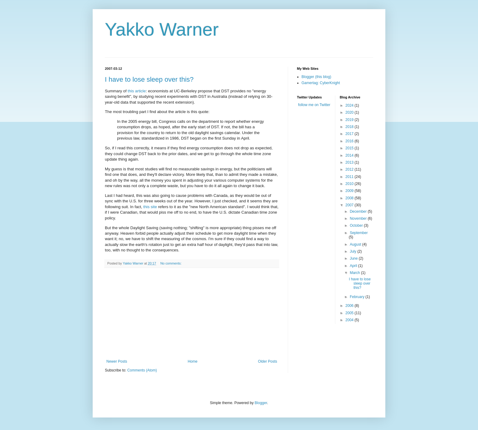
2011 (350, 177)
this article (137, 91)
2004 (350, 320)
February (357, 297)
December (359, 211)
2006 (350, 306)
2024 (350, 105)
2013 (350, 162)
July (353, 251)
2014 (350, 155)
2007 (350, 205)
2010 (350, 184)
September (359, 233)
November (359, 218)
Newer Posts (116, 361)
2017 (350, 134)
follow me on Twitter (314, 105)
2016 (350, 141)
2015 (350, 148)
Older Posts (267, 361)
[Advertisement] (191, 313)
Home (193, 361)
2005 (350, 313)
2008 (350, 198)
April (354, 266)
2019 (350, 120)
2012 (350, 169)
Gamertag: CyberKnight (320, 83)
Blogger (261, 403)
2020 (350, 112)
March (355, 273)
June (354, 258)
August (356, 244)
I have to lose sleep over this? (149, 79)
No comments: (171, 263)
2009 (350, 191)
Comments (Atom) (142, 370)
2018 (350, 127)
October (357, 225)
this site (150, 206)
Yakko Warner (162, 29)
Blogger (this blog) (316, 77)
